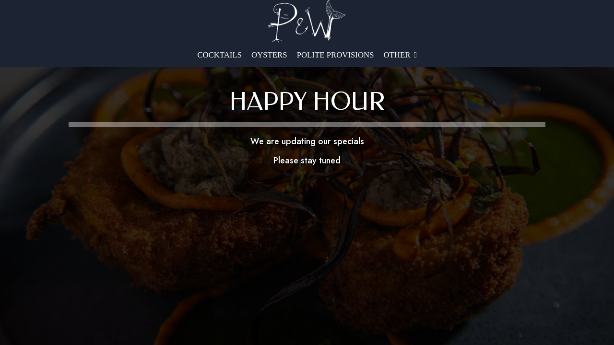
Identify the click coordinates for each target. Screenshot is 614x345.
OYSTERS (269, 54)
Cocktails (219, 54)
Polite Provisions (335, 54)
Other (400, 54)
